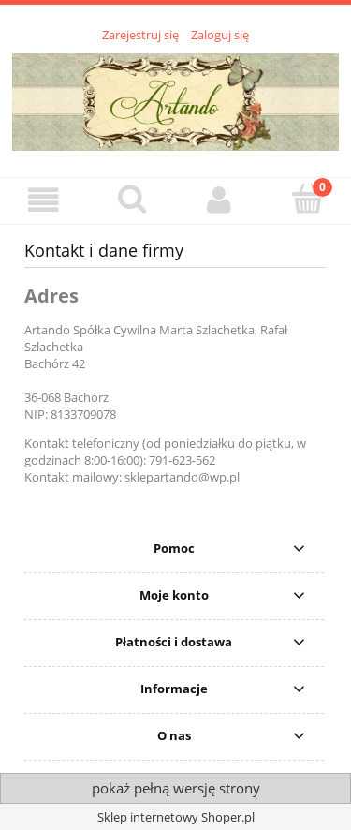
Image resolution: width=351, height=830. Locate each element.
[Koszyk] (307, 198)
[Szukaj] (132, 198)
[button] (44, 200)
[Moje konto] (220, 200)
